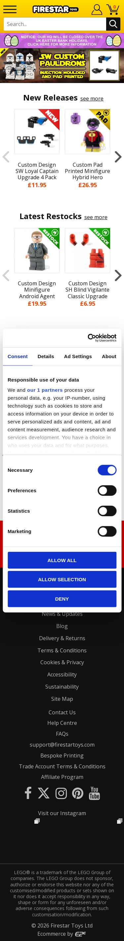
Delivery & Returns (62, 638)
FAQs (62, 733)
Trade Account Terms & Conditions (62, 766)
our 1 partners (45, 390)
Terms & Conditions (62, 650)
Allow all (62, 560)
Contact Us (62, 712)
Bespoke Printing (62, 755)
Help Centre (62, 723)
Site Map (62, 698)
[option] (62, 65)
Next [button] (118, 156)
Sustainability (62, 686)
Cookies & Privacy (62, 662)
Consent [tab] (18, 356)
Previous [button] (6, 156)
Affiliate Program (62, 777)
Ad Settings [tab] (78, 356)
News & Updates (62, 613)
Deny (62, 598)
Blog (62, 626)
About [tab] (109, 356)
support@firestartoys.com (62, 744)
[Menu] (10, 9)
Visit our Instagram (62, 813)
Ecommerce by (62, 933)
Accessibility (62, 674)
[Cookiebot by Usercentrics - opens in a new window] (88, 338)
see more (91, 98)
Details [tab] (46, 356)
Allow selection (62, 579)
